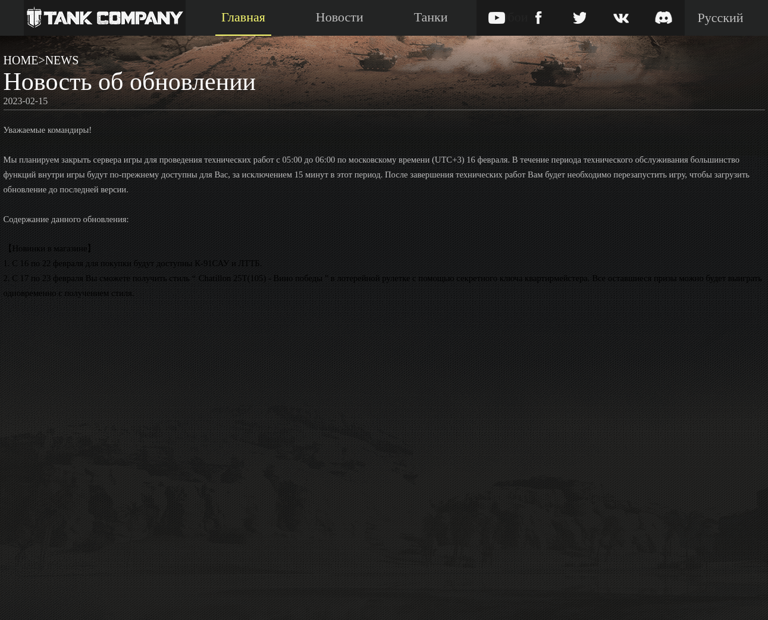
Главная (243, 17)
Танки (431, 17)
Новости (339, 17)
